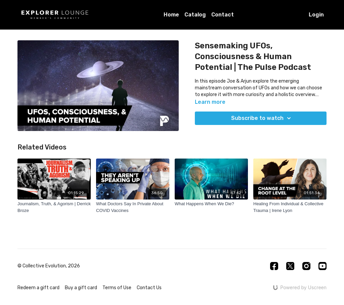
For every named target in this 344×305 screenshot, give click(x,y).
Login (316, 14)
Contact (222, 14)
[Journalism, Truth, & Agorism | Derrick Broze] (54, 207)
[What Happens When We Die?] (211, 204)
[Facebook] (274, 266)
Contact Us (149, 288)
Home (171, 14)
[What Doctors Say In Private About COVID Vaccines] (132, 207)
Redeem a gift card (38, 288)
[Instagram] (306, 266)
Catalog (195, 14)
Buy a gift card (81, 288)
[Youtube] (322, 266)
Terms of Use (116, 288)
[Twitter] (290, 266)
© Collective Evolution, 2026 (48, 266)
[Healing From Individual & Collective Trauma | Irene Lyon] (290, 207)
